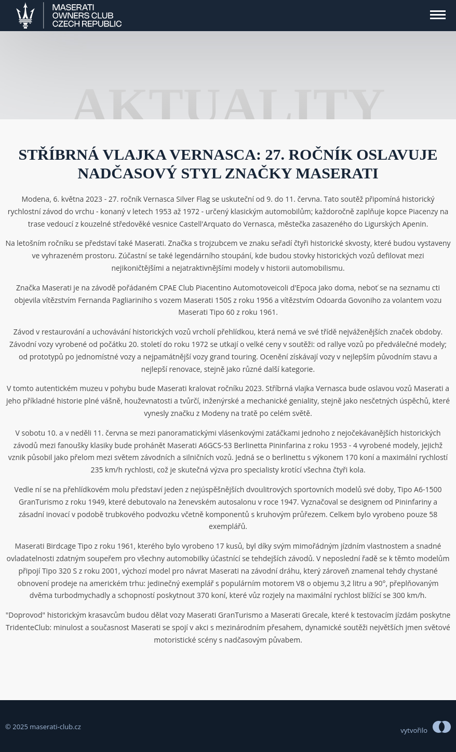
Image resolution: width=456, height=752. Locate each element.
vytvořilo (413, 730)
